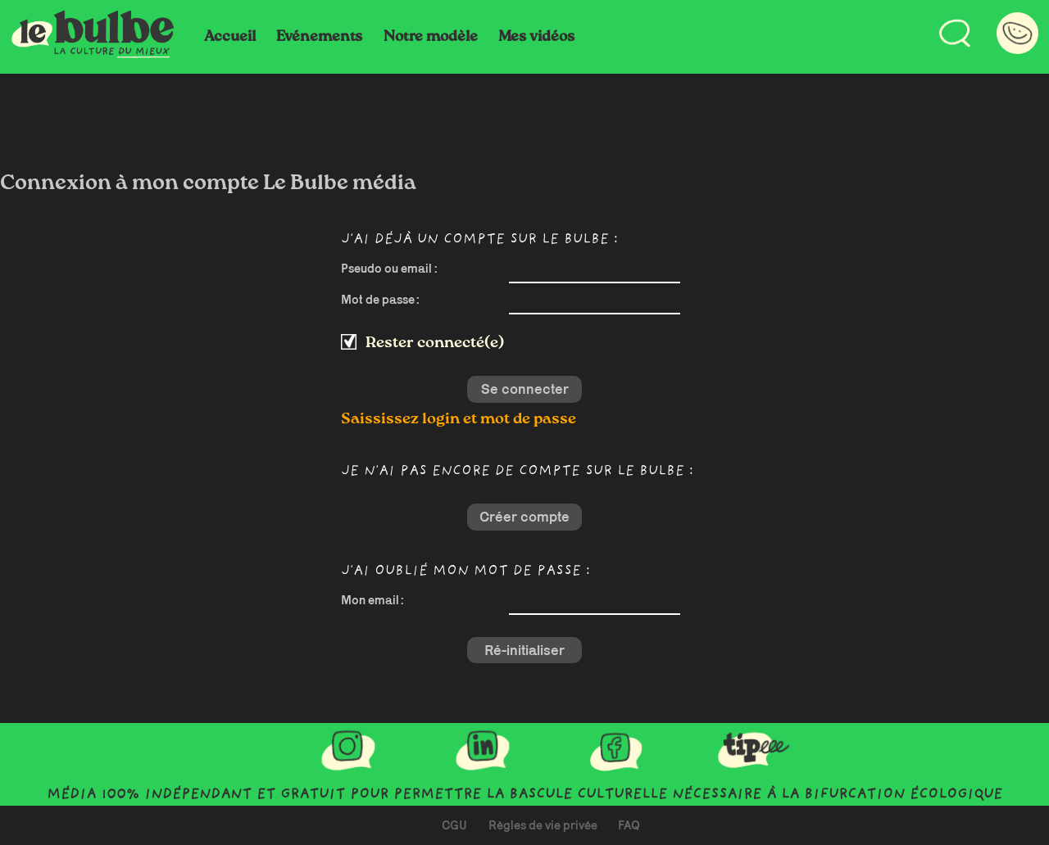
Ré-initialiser (524, 650)
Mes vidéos (536, 36)
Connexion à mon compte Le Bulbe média (208, 183)
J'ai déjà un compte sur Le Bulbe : (479, 240)
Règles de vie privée (542, 825)
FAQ (629, 825)
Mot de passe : (380, 299)
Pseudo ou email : (389, 268)
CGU (454, 825)
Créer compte (524, 516)
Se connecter (525, 389)
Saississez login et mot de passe (458, 419)
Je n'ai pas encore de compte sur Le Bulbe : (517, 472)
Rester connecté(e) (435, 342)
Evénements (319, 36)
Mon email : (372, 600)
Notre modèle (431, 36)
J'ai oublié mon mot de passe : (465, 572)
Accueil (230, 36)
